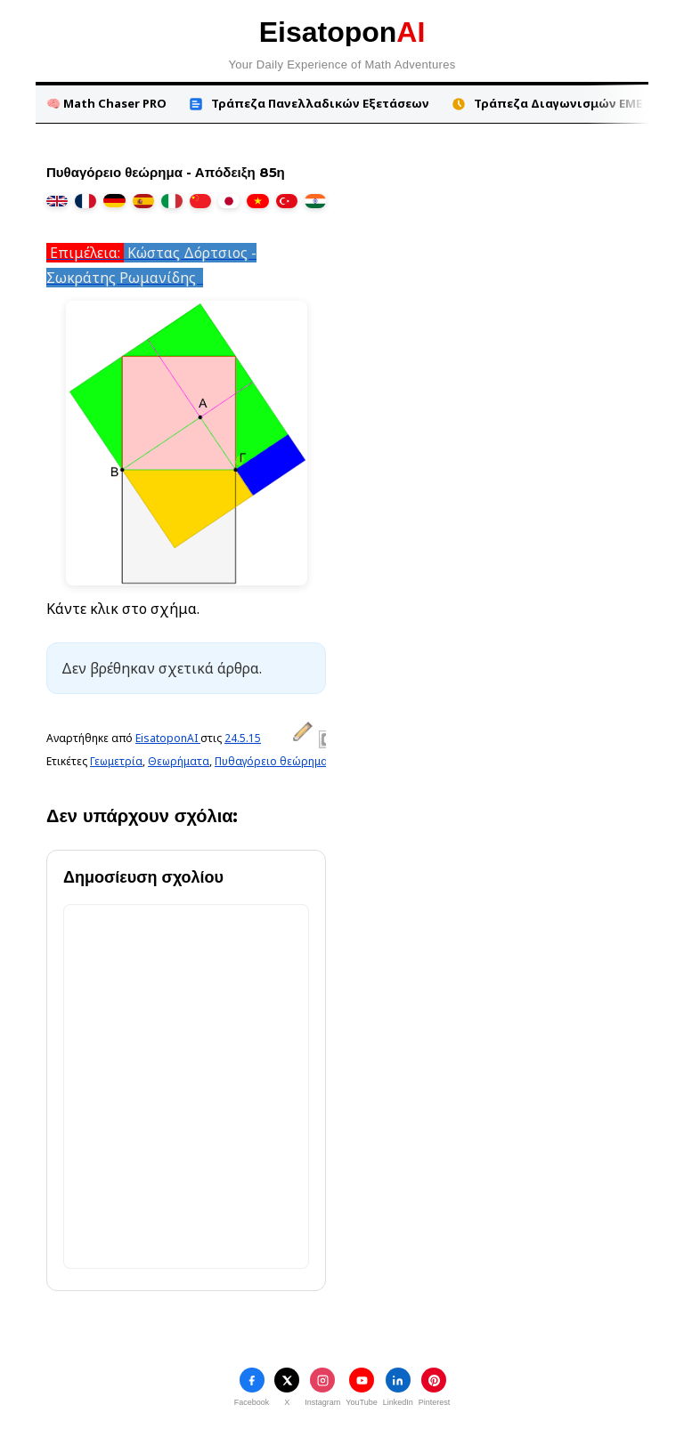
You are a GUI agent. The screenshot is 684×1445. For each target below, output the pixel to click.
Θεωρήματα (178, 761)
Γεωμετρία (116, 761)
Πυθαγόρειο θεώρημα (271, 761)
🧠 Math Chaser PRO (106, 103)
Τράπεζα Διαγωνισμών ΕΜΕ (546, 103)
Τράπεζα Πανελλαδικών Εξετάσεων (308, 103)
